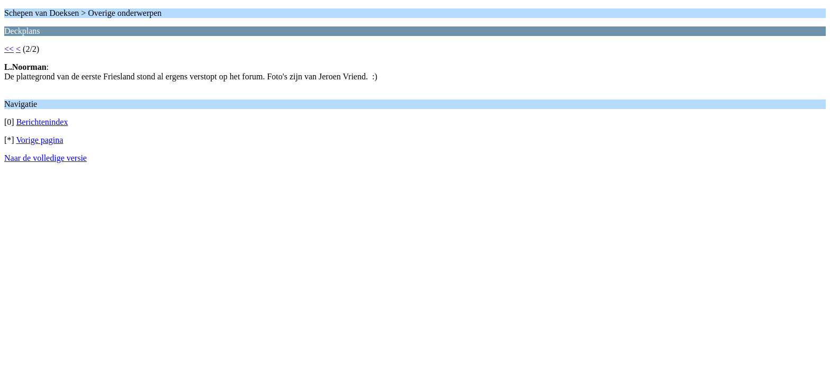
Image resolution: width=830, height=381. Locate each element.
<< (9, 48)
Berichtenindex (42, 121)
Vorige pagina (39, 139)
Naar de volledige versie (45, 157)
